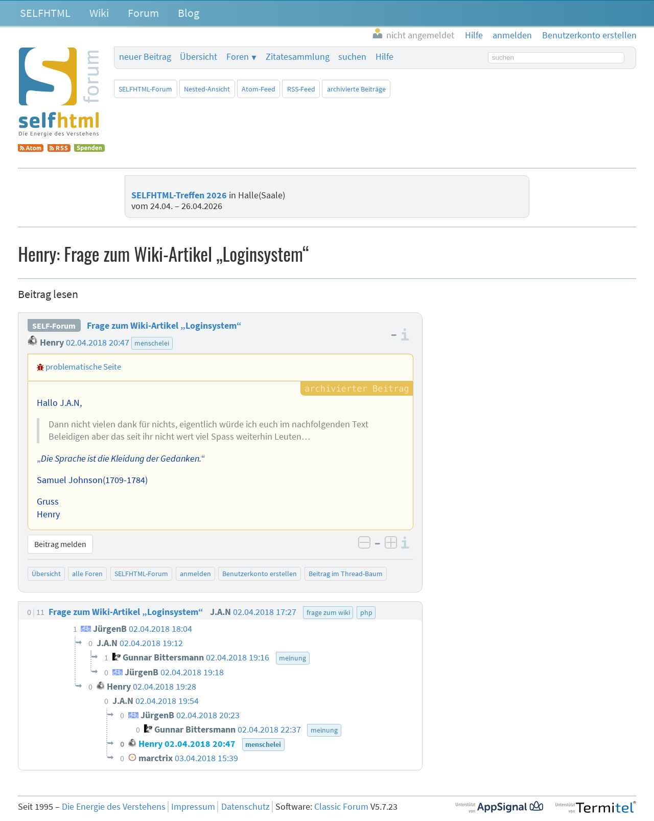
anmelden (195, 573)
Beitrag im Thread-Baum (346, 573)
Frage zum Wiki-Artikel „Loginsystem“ (164, 325)
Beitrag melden (60, 544)
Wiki (99, 13)
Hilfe (384, 56)
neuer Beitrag (145, 56)
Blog (188, 13)
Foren (237, 56)
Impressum (193, 806)
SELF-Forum (54, 326)
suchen (352, 56)
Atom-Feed (258, 89)
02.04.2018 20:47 (97, 342)
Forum (143, 13)
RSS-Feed (301, 89)
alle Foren (87, 573)
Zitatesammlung (298, 56)
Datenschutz (245, 806)
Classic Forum (341, 806)
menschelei (151, 343)
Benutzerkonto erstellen (259, 573)
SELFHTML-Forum (145, 89)
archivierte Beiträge (356, 89)
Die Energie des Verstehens (114, 806)
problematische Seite (83, 366)
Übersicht (198, 56)
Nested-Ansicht (207, 89)
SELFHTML (45, 13)
